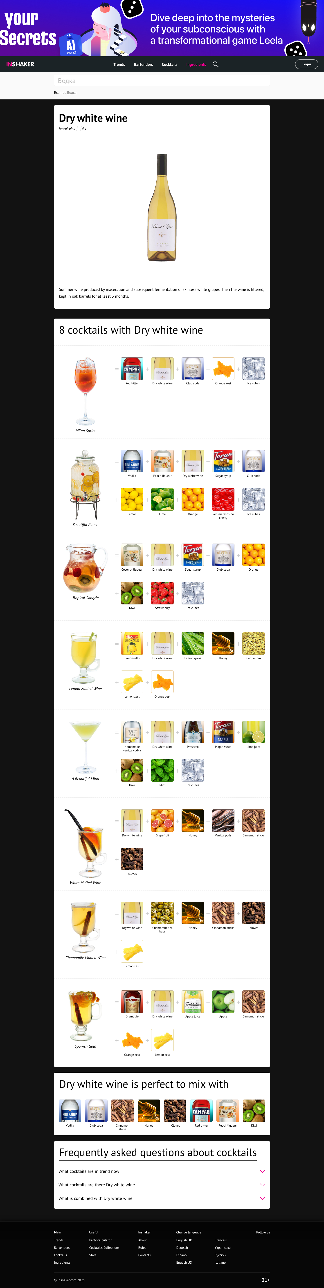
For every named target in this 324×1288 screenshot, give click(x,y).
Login (306, 64)
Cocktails (170, 64)
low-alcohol (67, 128)
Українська (223, 1248)
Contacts (144, 1255)
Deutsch (182, 1248)
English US (184, 1262)
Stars (92, 1255)
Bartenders (143, 64)
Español (182, 1255)
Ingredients (196, 64)
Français (221, 1240)
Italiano (220, 1262)
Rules (142, 1248)
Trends (119, 64)
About (142, 1240)
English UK (184, 1240)
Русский (220, 1255)
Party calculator (100, 1240)
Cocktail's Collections (104, 1248)
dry (84, 128)
